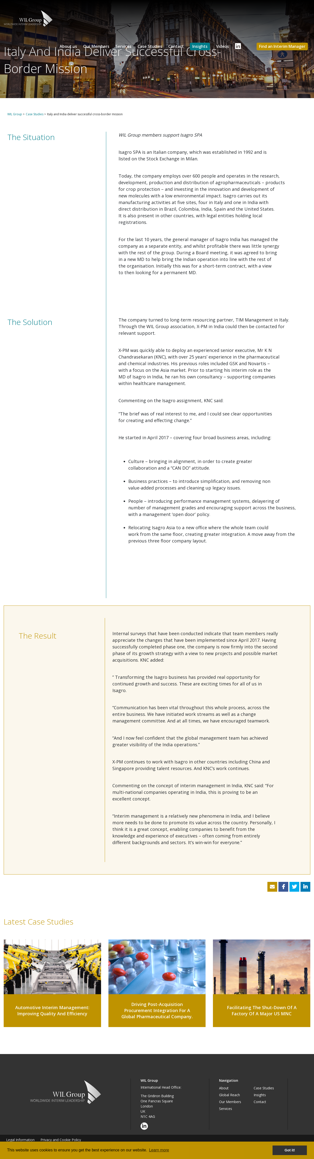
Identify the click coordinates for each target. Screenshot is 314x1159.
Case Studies (150, 46)
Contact (176, 46)
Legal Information (20, 1139)
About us (68, 46)
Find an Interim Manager (282, 46)
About (224, 1088)
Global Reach (229, 1095)
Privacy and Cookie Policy (60, 1139)
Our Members (96, 46)
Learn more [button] (159, 1150)
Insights (200, 46)
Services (123, 46)
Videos (222, 46)
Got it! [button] (290, 1150)
